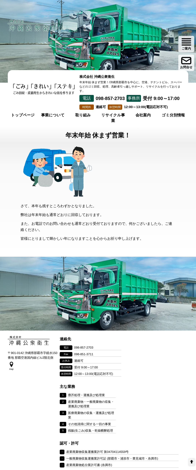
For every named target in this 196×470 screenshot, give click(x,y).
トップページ (23, 115)
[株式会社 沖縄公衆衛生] (33, 25)
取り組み (83, 115)
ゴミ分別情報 (173, 115)
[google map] (11, 371)
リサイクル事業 (113, 118)
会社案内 (143, 115)
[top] (191, 462)
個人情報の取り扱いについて (98, 439)
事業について (53, 115)
